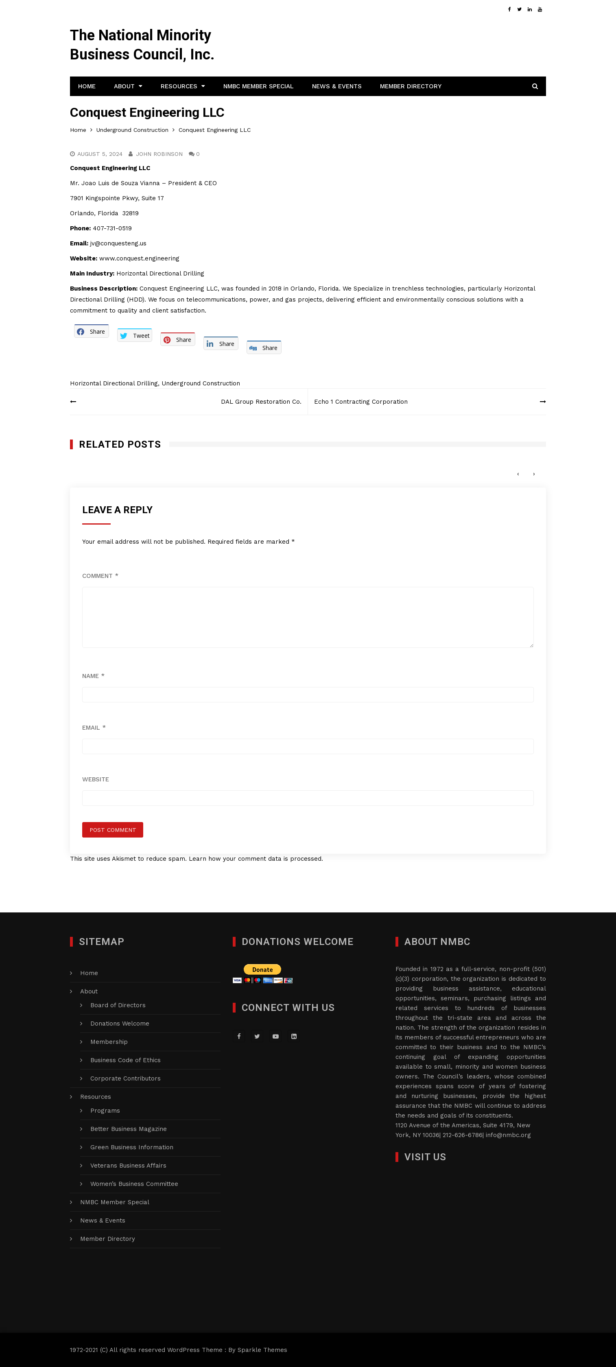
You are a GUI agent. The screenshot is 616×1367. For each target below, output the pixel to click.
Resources (179, 86)
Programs (105, 1110)
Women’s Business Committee (134, 1184)
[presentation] (518, 474)
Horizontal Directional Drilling (114, 383)
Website (95, 779)
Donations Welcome (119, 1023)
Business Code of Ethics (125, 1060)
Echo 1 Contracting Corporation (361, 401)
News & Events (337, 86)
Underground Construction (201, 383)
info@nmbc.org (508, 1135)
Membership (109, 1041)
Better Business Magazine (128, 1129)
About (124, 86)
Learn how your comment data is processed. (256, 858)
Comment (100, 576)
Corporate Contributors (125, 1078)
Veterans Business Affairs (128, 1165)
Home (87, 86)
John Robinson (159, 154)
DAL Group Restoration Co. (261, 401)
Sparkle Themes (262, 1350)
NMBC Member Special (258, 86)
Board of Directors (118, 1005)
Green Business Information (131, 1147)
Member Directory (410, 86)
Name (93, 676)
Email (94, 727)
